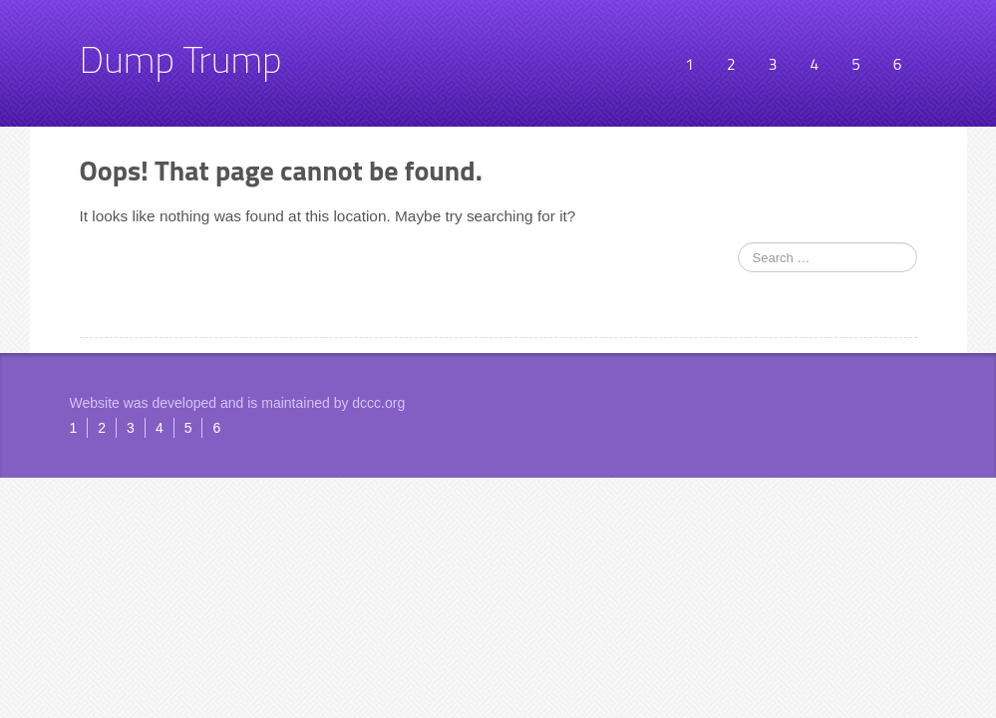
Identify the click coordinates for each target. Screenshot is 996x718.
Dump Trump (181, 59)
